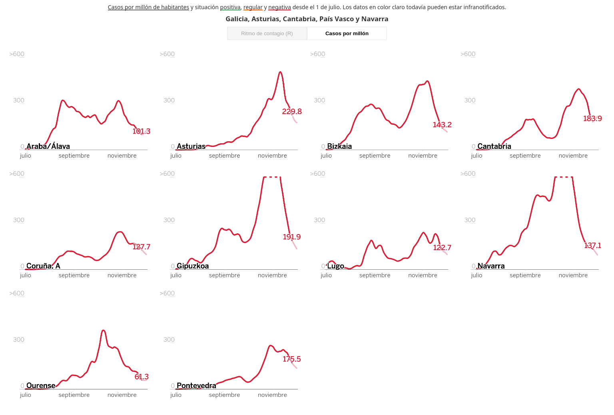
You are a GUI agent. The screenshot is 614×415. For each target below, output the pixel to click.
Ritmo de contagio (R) (267, 33)
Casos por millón (347, 33)
